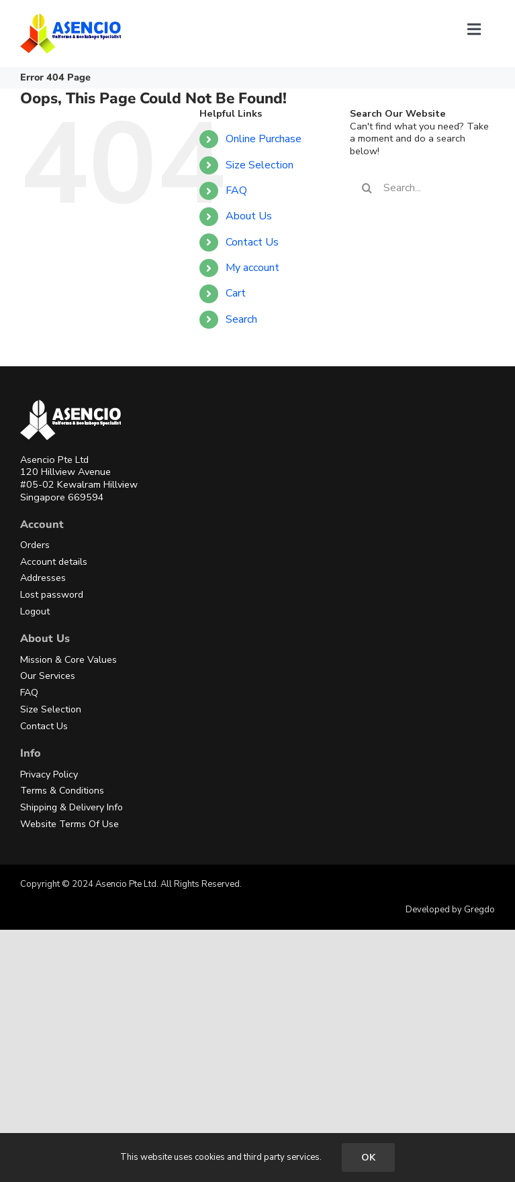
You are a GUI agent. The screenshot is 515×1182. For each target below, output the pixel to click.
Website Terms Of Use (69, 824)
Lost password (51, 594)
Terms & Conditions (62, 790)
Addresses (43, 578)
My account (252, 267)
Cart (236, 293)
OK (368, 1157)
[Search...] (422, 188)
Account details (53, 561)
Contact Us (252, 242)
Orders (35, 545)
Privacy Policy (49, 774)
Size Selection (259, 165)
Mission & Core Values (68, 659)
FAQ (236, 190)
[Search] (366, 188)
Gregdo (479, 910)
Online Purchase (263, 138)
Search (241, 319)
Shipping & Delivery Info (71, 807)
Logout (35, 611)
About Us (249, 216)
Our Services (47, 675)
